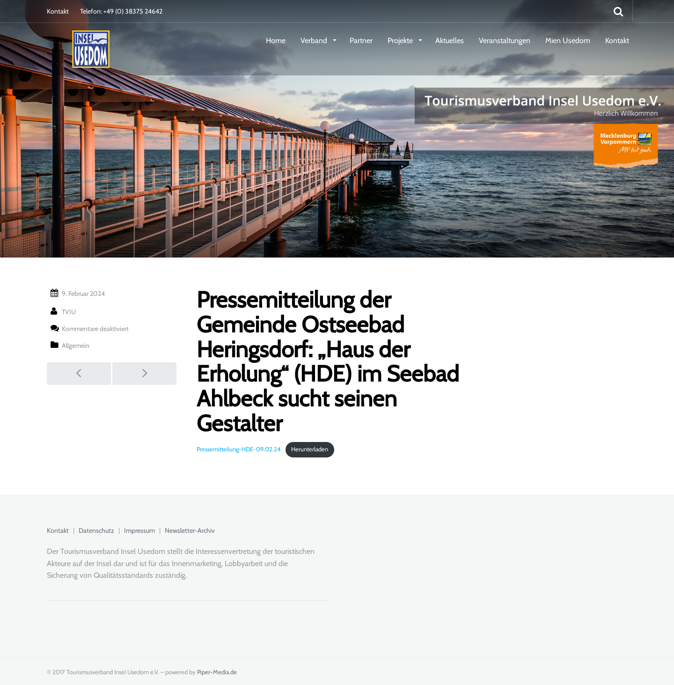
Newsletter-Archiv (190, 530)
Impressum (139, 530)
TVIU (69, 312)
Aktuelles (449, 40)
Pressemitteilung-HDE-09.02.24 (239, 449)
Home (276, 40)
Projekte (401, 40)
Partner (361, 40)
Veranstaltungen (504, 40)
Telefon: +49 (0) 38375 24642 (121, 11)
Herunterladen (309, 449)
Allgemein (75, 345)
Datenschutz (96, 530)
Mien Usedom (567, 40)
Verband (314, 40)
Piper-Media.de (217, 672)
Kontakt (58, 11)
